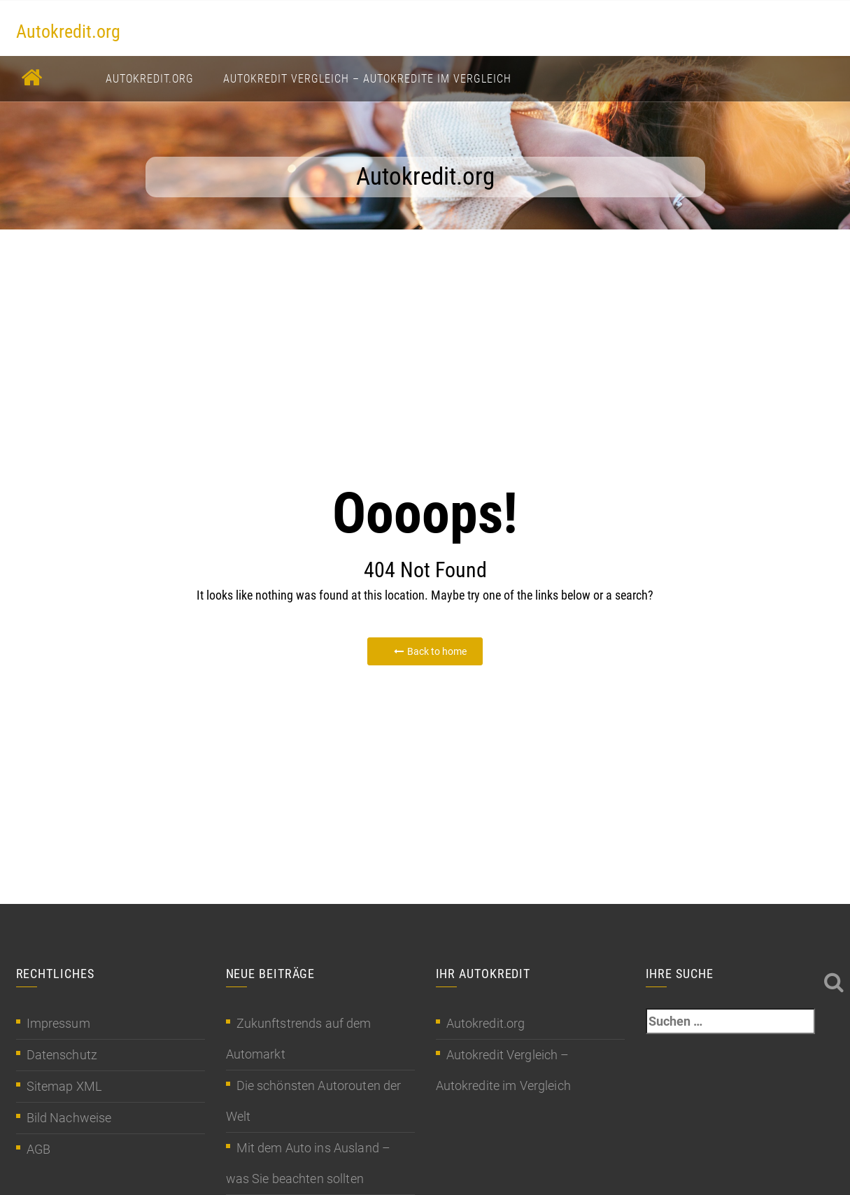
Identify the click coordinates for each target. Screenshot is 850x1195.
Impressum (58, 1023)
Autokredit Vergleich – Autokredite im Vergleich (367, 78)
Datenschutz (62, 1054)
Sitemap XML (64, 1086)
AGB (38, 1149)
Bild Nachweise (69, 1117)
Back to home (430, 651)
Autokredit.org (68, 31)
